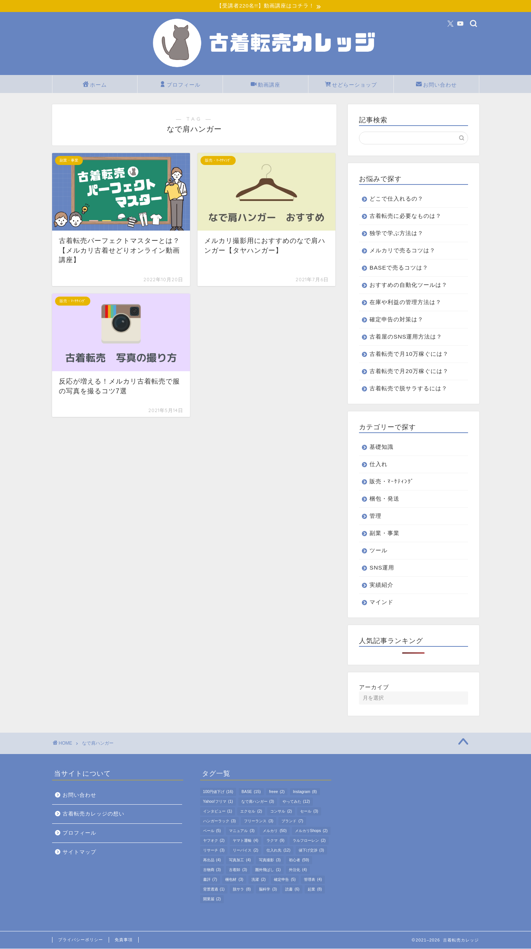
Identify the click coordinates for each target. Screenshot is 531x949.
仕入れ (378, 464)
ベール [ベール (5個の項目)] (212, 831)
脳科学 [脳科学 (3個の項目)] (268, 890)
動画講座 (265, 85)
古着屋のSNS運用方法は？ (405, 337)
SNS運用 (381, 568)
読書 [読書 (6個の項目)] (292, 890)
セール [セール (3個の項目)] (309, 812)
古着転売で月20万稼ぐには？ (409, 371)
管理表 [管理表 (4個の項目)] (313, 880)
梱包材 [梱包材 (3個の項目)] (234, 880)
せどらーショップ (351, 85)
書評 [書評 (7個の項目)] (210, 880)
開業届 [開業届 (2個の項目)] (212, 899)
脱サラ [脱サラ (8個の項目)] (242, 890)
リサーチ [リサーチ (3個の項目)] (214, 851)
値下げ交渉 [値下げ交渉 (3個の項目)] (311, 851)
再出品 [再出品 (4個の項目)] (212, 860)
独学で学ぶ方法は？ (396, 233)
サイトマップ (79, 852)
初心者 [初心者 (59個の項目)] (299, 860)
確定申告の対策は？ (396, 319)
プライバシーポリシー (80, 940)
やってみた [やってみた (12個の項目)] (296, 802)
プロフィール (180, 85)
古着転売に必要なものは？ (405, 216)
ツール (378, 550)
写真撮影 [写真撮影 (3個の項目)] (270, 860)
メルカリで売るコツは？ (402, 250)
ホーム (95, 85)
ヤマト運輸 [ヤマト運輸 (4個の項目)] (245, 841)
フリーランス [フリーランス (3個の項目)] (258, 821)
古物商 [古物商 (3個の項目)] (212, 870)
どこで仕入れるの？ (396, 199)
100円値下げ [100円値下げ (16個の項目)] (218, 792)
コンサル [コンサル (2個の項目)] (281, 812)
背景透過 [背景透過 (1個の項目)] (214, 890)
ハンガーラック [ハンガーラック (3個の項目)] (219, 821)
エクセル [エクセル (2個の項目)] (251, 812)
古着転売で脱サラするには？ (408, 388)
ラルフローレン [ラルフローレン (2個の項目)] (309, 841)
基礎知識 (381, 447)
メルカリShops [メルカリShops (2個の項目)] (311, 831)
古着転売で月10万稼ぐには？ (409, 354)
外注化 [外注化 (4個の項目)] (298, 870)
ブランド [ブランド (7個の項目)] (292, 821)
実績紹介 (381, 585)
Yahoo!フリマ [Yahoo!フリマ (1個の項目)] (218, 802)
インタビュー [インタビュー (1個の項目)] (217, 812)
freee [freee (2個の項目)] (276, 792)
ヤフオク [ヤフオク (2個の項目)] (214, 841)
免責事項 (124, 940)
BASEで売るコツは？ (398, 268)
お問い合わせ (436, 85)
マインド (381, 602)
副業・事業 (384, 533)
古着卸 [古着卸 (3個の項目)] (238, 870)
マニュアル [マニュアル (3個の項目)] (241, 831)
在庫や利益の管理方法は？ (405, 302)
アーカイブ (374, 687)
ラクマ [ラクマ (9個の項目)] (275, 841)
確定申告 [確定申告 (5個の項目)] (285, 880)
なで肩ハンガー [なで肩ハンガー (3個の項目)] (257, 802)
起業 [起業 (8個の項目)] (315, 890)
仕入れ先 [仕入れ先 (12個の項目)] (278, 851)
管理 (375, 516)
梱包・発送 (384, 499)
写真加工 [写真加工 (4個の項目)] (240, 860)
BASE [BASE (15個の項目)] (251, 792)
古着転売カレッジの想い (93, 814)
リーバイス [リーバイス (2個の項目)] (245, 851)
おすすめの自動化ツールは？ (408, 285)
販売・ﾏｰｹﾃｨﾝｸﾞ (391, 481)
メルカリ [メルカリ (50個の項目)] (274, 831)
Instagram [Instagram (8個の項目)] (305, 792)
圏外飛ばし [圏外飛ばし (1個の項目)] (268, 870)
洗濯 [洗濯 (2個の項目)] (258, 880)
